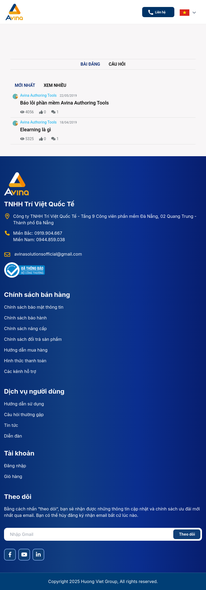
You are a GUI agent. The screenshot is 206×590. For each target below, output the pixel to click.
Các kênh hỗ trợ (20, 371)
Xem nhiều (55, 85)
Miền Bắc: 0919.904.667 (37, 233)
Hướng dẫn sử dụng (24, 403)
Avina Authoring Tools (38, 95)
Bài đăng (90, 64)
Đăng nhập (15, 465)
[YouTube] (24, 555)
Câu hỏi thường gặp (24, 414)
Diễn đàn (13, 436)
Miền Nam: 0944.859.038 (39, 239)
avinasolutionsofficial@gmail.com (47, 254)
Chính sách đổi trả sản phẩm (33, 339)
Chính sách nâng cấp (25, 328)
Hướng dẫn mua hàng (25, 350)
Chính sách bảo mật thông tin (33, 307)
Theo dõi (187, 534)
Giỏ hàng (13, 476)
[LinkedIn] (38, 555)
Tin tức (11, 425)
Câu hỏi (117, 64)
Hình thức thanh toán (25, 360)
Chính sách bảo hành (25, 317)
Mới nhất (25, 85)
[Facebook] (10, 555)
